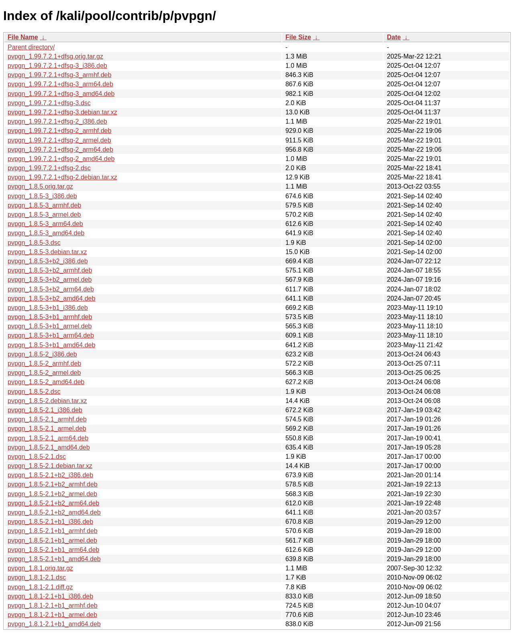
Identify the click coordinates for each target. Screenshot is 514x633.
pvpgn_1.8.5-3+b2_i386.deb (48, 261)
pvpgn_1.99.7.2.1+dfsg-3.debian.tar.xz (62, 112)
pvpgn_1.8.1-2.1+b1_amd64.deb (54, 624)
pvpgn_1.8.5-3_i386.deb (42, 196)
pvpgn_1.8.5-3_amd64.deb (46, 233)
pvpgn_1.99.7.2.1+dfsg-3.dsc (49, 103)
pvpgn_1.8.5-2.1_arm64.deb (48, 438)
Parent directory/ (31, 47)
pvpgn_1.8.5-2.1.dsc (37, 456)
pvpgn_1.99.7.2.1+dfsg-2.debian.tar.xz (62, 177)
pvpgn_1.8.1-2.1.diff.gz (40, 587)
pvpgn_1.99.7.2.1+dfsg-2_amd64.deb (61, 158)
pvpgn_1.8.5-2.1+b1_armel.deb (52, 540)
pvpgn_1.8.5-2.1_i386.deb (45, 410)
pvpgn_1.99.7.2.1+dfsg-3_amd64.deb (61, 93)
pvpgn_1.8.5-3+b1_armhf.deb (50, 316)
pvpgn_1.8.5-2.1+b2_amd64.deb (54, 512)
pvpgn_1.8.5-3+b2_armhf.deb (50, 270)
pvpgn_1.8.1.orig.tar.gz (40, 568)
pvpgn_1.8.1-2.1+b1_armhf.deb (53, 605)
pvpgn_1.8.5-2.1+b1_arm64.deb (53, 549)
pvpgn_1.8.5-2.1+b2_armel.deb (52, 494)
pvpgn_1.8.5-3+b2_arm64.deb (51, 289)
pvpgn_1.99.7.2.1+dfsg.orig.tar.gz (55, 56)
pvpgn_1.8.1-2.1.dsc (37, 577)
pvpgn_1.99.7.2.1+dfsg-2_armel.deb (59, 140)
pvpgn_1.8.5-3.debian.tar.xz (47, 251)
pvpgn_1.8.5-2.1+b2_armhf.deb (53, 484)
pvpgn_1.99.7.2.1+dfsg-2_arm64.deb (60, 149)
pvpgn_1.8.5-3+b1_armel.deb (50, 326)
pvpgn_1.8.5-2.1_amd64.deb (49, 447)
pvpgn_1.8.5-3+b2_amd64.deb (51, 298)
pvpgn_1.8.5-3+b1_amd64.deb (51, 345)
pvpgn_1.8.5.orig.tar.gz (40, 186)
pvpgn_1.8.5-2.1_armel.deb (47, 428)
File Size (298, 37)
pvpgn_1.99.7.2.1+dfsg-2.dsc (49, 168)
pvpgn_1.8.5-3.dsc (34, 242)
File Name (23, 37)
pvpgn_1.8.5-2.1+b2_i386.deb (50, 475)
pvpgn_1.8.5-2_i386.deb (42, 354)
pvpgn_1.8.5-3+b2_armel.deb (50, 279)
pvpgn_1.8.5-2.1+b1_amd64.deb (54, 559)
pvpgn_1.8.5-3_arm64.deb (45, 223)
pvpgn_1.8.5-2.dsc (34, 391)
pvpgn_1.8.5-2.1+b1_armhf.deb (53, 530)
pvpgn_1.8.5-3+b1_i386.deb (48, 307)
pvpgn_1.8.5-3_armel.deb (44, 214)
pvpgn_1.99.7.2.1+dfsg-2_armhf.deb (59, 130)
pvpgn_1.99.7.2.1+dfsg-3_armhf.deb (59, 74)
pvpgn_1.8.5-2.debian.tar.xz (47, 400)
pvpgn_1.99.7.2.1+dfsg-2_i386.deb (57, 121)
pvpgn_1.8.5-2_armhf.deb (44, 363)
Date (394, 37)
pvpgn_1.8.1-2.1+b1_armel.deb (52, 614)
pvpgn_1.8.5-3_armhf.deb (44, 205)
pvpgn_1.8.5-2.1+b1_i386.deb (50, 521)
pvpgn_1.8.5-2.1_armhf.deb (47, 419)
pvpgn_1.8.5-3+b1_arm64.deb (51, 335)
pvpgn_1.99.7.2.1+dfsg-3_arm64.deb (60, 84)
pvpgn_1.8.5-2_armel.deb (44, 372)
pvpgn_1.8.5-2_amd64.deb (46, 382)
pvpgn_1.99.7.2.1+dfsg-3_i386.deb (57, 65)
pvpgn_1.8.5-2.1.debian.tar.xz (50, 465)
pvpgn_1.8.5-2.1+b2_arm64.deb (53, 503)
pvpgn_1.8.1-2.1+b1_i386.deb (50, 596)
